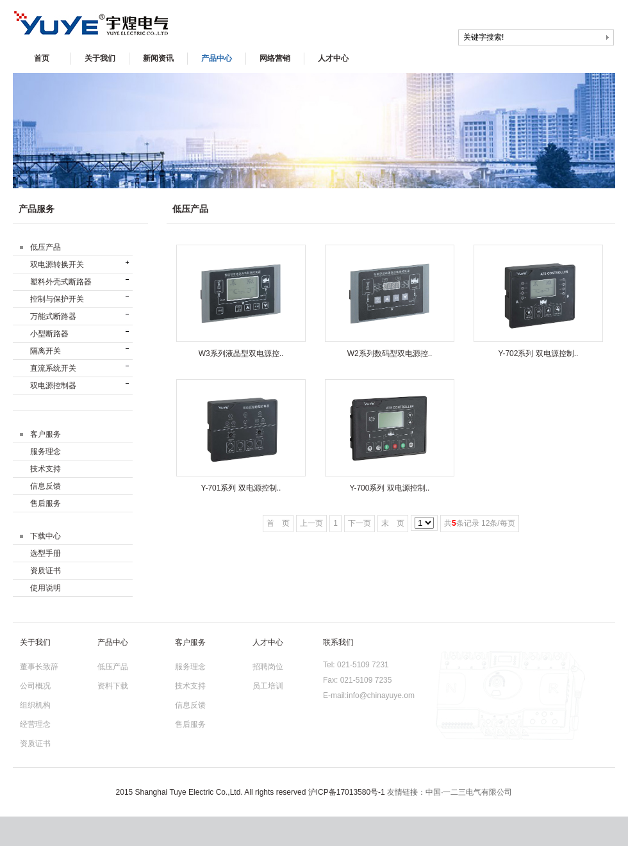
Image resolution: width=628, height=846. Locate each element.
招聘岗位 (267, 666)
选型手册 (45, 553)
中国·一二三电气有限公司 (469, 792)
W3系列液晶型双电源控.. (241, 353)
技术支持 (45, 468)
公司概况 (35, 685)
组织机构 (35, 705)
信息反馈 (45, 486)
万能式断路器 (53, 316)
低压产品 (112, 666)
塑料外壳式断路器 (61, 281)
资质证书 (45, 570)
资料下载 (112, 685)
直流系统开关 (53, 368)
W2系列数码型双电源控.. (390, 353)
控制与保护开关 (57, 299)
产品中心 (216, 58)
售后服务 (45, 503)
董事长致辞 (39, 666)
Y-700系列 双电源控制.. (390, 488)
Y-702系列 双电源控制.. (539, 353)
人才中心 (333, 58)
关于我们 (100, 58)
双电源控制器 (53, 385)
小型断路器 (49, 333)
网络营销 (275, 58)
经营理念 (35, 724)
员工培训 (267, 685)
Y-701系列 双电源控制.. (241, 488)
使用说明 (45, 587)
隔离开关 (45, 350)
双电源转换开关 (57, 264)
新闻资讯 (158, 58)
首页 (41, 58)
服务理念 (45, 451)
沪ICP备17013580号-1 (346, 792)
